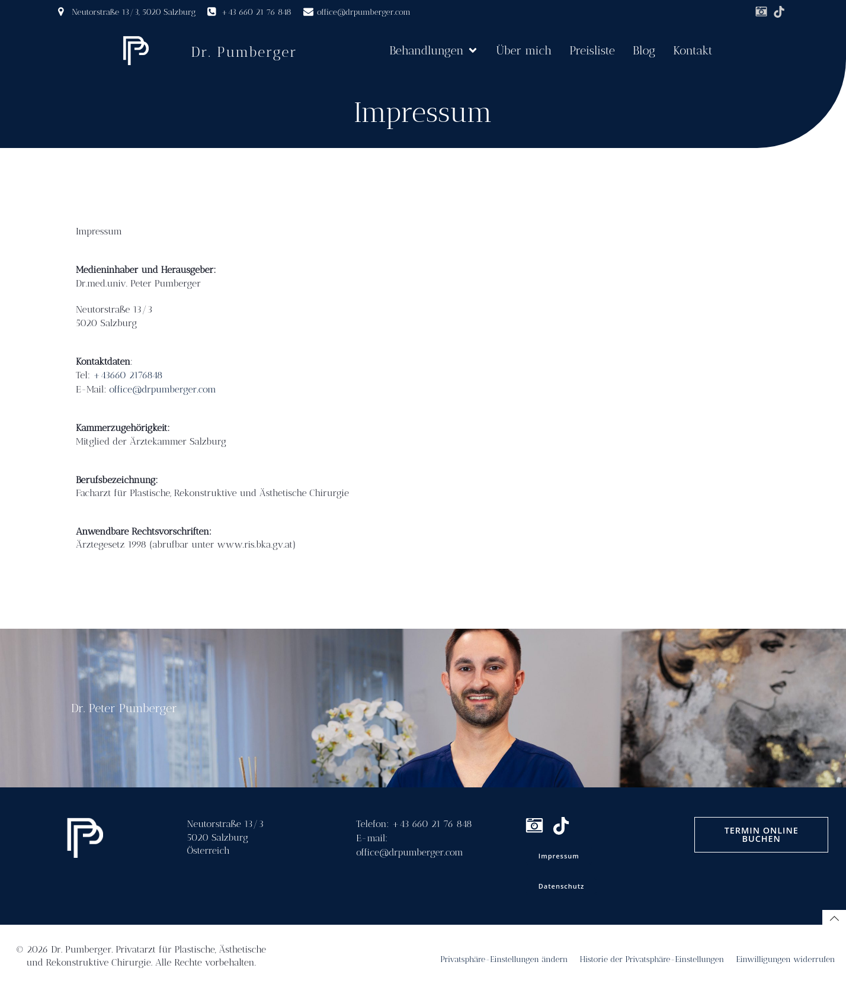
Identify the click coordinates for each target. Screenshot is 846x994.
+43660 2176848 (128, 375)
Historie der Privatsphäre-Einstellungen (652, 959)
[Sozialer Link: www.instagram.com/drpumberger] (761, 12)
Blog (644, 50)
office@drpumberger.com (162, 389)
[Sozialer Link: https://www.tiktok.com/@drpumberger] (779, 12)
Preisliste (592, 50)
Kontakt (693, 50)
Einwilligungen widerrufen (785, 959)
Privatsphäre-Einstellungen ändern (504, 959)
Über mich (524, 50)
